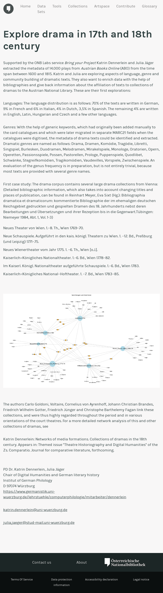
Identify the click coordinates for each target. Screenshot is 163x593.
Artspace (102, 6)
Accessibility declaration (101, 579)
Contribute (125, 6)
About (81, 562)
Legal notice (141, 579)
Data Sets (41, 9)
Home (25, 6)
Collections (77, 6)
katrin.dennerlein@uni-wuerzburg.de (35, 509)
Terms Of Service (22, 579)
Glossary (149, 6)
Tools (56, 6)
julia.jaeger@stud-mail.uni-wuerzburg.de (38, 522)
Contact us (41, 562)
